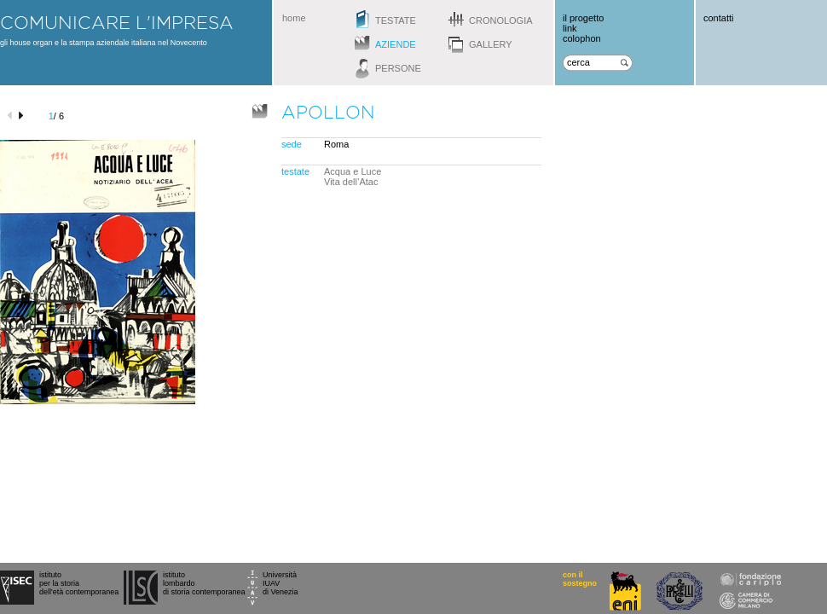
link (570, 28)
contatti (718, 18)
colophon (582, 38)
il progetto (583, 18)
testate (395, 20)
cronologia (501, 20)
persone (398, 68)
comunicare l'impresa (117, 22)
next (23, 115)
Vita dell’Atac (351, 182)
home (294, 18)
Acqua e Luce (352, 171)
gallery (490, 44)
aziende (395, 44)
